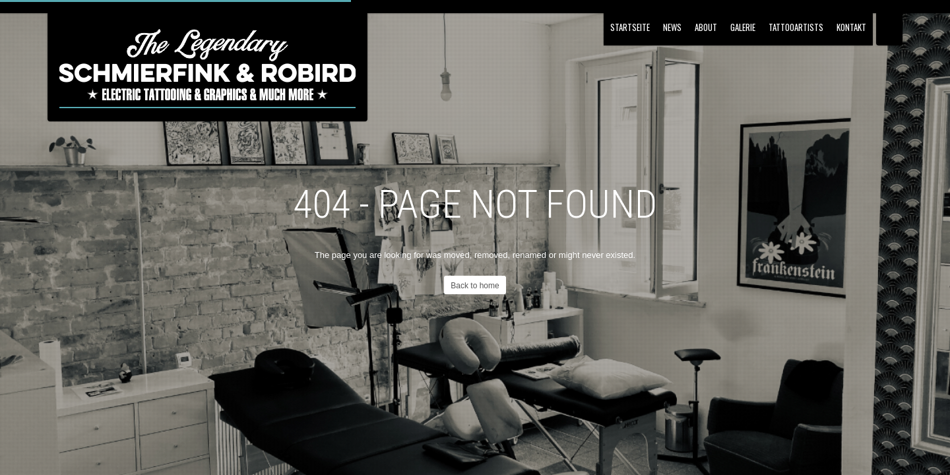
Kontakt (851, 27)
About (706, 27)
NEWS (672, 27)
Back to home (475, 285)
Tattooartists (796, 27)
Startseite (630, 27)
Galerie (742, 27)
